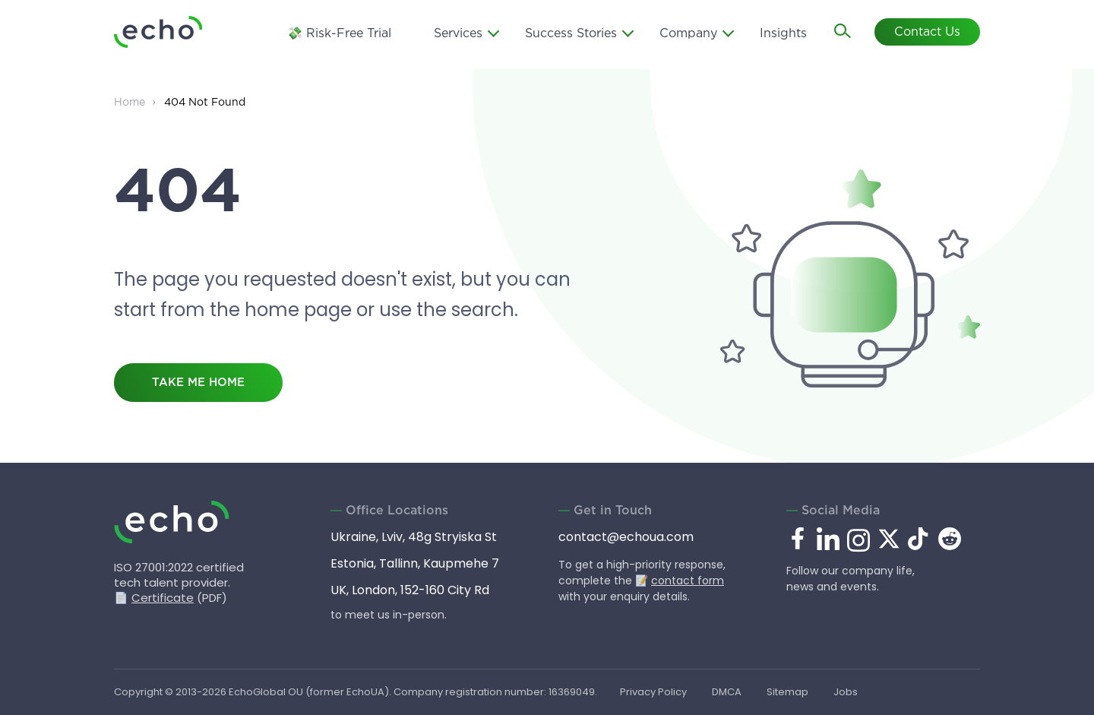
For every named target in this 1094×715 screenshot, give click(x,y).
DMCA (726, 692)
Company (688, 34)
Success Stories (571, 34)
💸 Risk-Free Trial (339, 34)
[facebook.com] (797, 539)
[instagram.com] (858, 549)
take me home (198, 383)
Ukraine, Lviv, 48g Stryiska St (413, 537)
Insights (783, 34)
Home (129, 102)
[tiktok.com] (919, 546)
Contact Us (927, 32)
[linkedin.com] (828, 549)
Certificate (162, 598)
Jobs (845, 692)
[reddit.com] (949, 546)
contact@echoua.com (626, 537)
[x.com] (888, 546)
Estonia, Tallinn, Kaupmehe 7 (414, 563)
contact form (687, 580)
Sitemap (787, 692)
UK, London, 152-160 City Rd (409, 590)
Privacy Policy (653, 692)
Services (458, 34)
